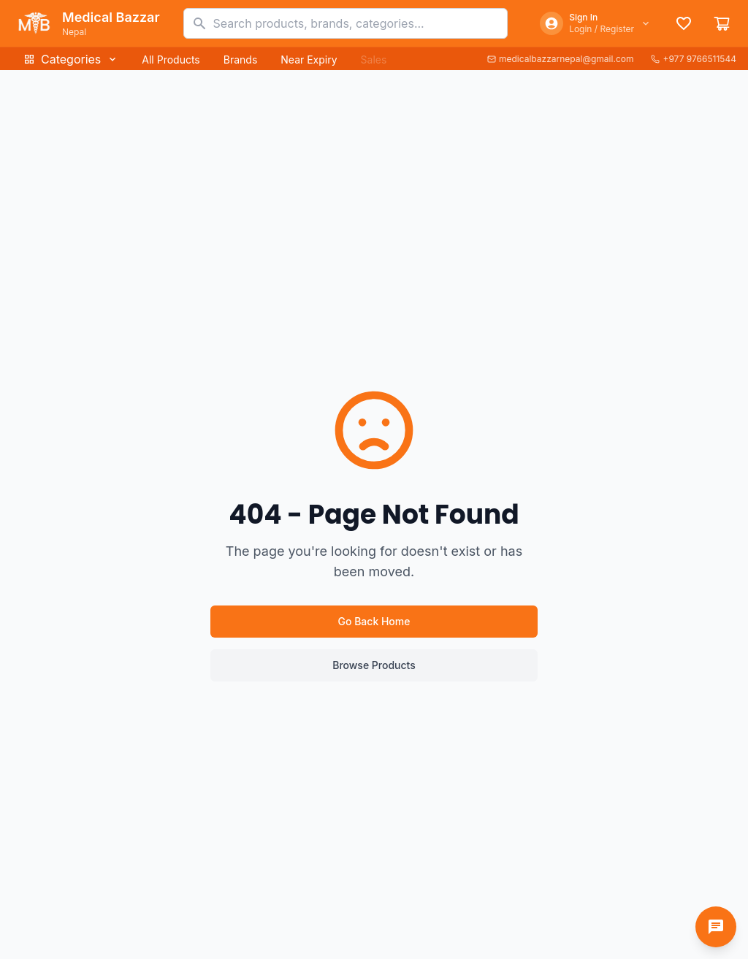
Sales (374, 59)
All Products (170, 59)
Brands (241, 59)
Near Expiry (308, 59)
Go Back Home (374, 621)
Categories (70, 59)
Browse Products (374, 665)
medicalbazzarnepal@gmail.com (560, 58)
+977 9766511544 (693, 58)
